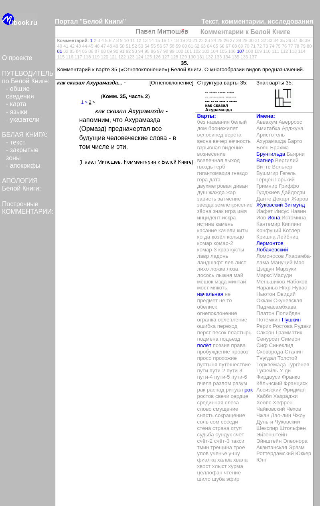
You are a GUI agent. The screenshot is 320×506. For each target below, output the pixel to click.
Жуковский (269, 205)
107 (241, 51)
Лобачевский (272, 250)
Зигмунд (294, 205)
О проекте (17, 57)
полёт (204, 345)
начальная (210, 294)
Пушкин (291, 320)
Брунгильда (270, 154)
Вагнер (264, 160)
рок (248, 390)
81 (59, 51)
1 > (84, 102)
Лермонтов (270, 243)
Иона (273, 218)
